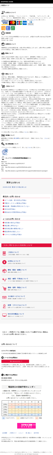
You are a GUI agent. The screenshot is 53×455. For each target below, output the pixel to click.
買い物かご (29, 433)
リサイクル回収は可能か (13, 234)
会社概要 (4, 433)
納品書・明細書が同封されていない (17, 206)
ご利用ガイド (13, 433)
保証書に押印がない (12, 225)
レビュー (21, 433)
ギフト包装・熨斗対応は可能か (16, 200)
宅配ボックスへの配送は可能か (16, 203)
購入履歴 (16, 138)
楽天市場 (36, 433)
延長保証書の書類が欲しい (14, 228)
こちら (34, 19)
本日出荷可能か (10, 209)
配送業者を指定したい (12, 231)
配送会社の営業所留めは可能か (16, 212)
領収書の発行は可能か (12, 222)
